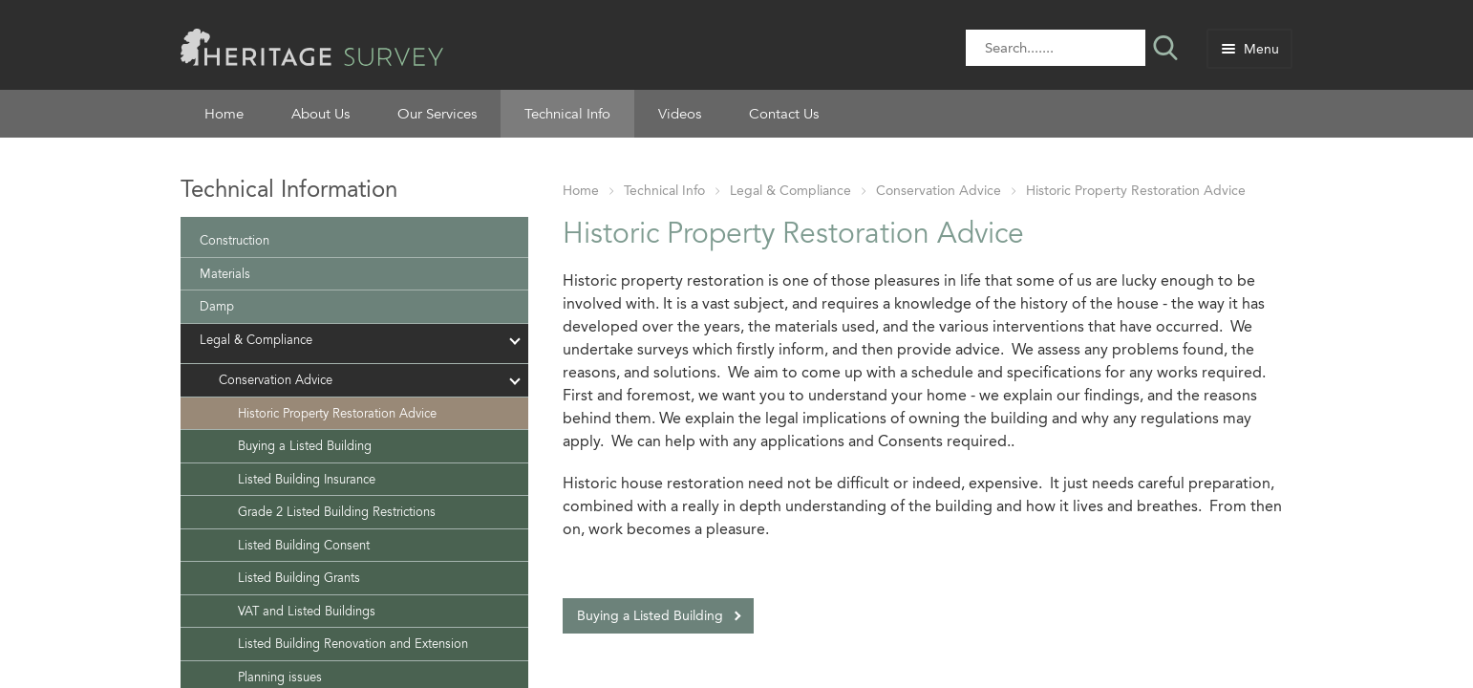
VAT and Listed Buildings (306, 611)
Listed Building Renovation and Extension (353, 643)
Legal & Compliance (790, 191)
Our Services (437, 113)
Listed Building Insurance (306, 479)
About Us (320, 113)
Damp (217, 306)
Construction (234, 240)
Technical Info (567, 113)
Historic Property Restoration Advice (1136, 191)
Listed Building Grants (299, 578)
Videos (679, 113)
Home (224, 113)
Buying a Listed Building (650, 616)
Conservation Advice (938, 191)
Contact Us (784, 113)
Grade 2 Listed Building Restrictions (337, 512)
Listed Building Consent (304, 545)
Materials (225, 274)
